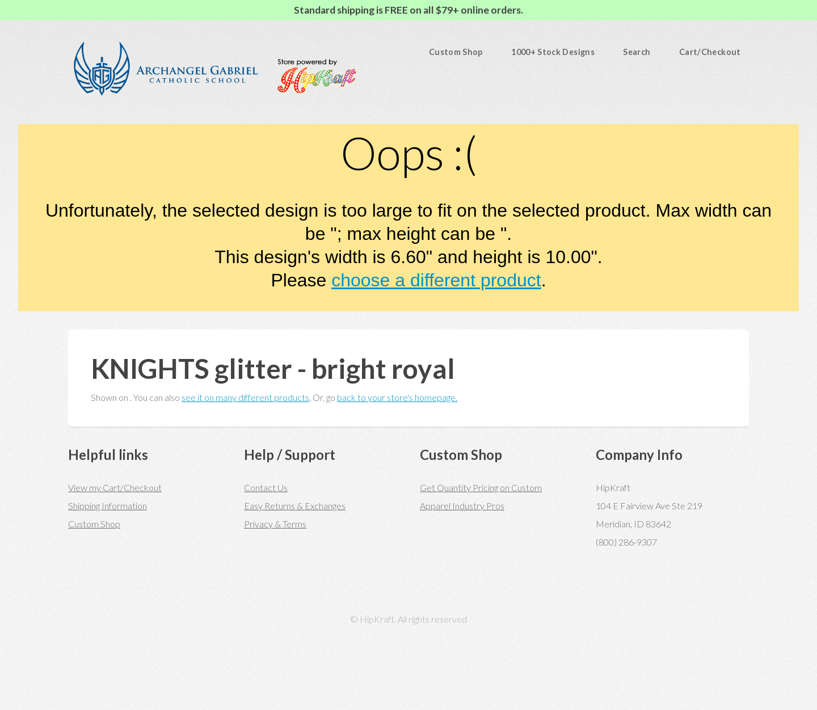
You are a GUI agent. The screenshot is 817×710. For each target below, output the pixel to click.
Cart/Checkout (710, 52)
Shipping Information (107, 505)
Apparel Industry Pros (462, 505)
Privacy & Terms (275, 523)
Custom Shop (456, 52)
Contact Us (266, 487)
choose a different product (436, 280)
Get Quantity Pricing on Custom (481, 487)
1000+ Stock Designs (553, 52)
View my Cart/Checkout (115, 487)
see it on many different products (245, 397)
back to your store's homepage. (397, 397)
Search (636, 52)
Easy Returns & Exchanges (295, 505)
